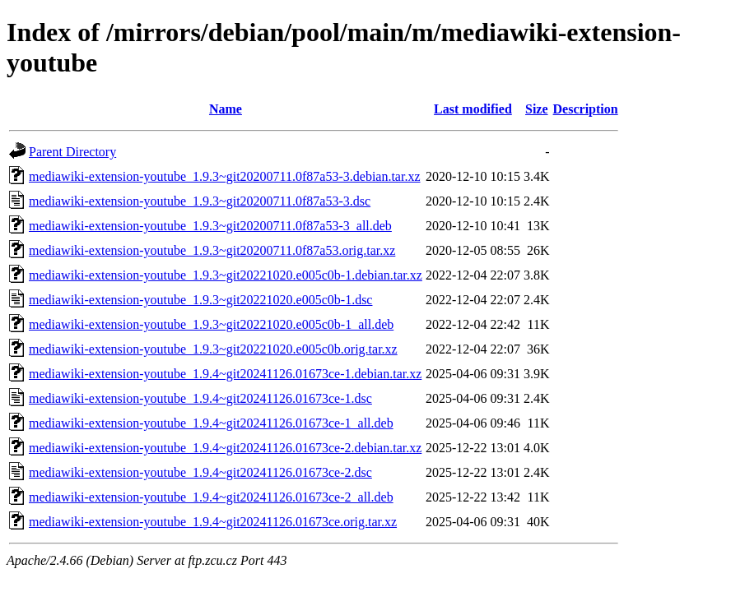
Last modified (473, 109)
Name (225, 109)
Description (585, 109)
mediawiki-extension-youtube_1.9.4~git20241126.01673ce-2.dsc (200, 472)
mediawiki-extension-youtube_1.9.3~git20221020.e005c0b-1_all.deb (211, 324)
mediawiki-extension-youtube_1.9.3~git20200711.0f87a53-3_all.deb (210, 226)
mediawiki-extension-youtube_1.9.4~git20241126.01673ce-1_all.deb (211, 423)
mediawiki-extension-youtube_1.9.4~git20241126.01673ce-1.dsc (200, 398)
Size (536, 109)
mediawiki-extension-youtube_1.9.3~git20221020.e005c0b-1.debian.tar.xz (225, 275)
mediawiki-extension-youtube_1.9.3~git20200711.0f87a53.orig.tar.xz (212, 250)
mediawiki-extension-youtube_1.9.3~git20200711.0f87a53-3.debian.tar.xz (225, 176)
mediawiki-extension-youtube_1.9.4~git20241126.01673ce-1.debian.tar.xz (225, 374)
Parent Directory (72, 152)
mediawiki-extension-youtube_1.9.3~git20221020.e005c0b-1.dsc (200, 300)
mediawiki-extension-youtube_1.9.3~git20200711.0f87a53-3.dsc (199, 201)
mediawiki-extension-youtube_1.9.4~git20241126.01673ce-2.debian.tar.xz (225, 448)
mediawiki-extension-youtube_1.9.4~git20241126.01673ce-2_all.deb (211, 497)
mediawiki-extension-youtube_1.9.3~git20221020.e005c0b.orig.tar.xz (213, 349)
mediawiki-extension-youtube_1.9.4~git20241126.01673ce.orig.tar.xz (213, 522)
